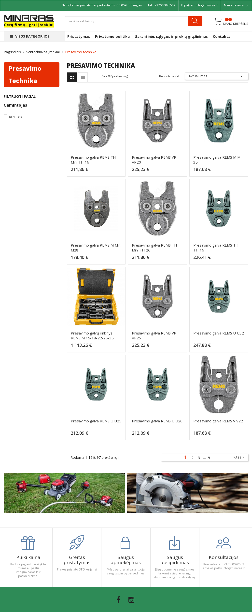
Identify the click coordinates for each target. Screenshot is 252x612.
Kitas (239, 457)
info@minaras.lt (207, 5)
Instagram (131, 600)
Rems (15, 117)
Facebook (118, 600)
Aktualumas (216, 76)
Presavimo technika (25, 74)
